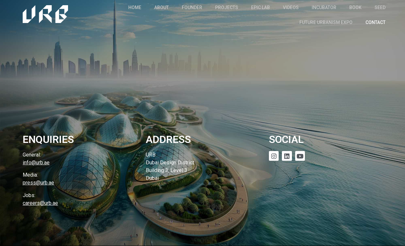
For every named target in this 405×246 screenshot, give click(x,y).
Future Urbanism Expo (326, 22)
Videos (291, 7)
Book (355, 7)
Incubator (324, 7)
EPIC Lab (260, 7)
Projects (226, 7)
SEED (380, 7)
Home (134, 7)
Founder (192, 7)
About (161, 7)
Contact (375, 22)
